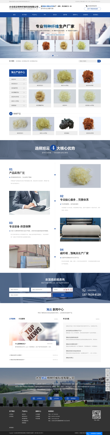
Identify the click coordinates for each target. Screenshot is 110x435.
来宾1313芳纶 (15, 101)
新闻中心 (75, 14)
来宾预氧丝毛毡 (33, 61)
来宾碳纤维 (14, 88)
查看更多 (13, 105)
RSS (86, 1)
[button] (52, 55)
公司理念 (56, 398)
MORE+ (56, 319)
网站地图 (82, 1)
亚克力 (55, 14)
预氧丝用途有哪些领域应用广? (34, 360)
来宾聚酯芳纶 (15, 92)
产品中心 (34, 14)
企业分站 (77, 1)
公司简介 (39, 398)
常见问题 (38, 418)
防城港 (81, 432)
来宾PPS (13, 79)
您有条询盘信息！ (96, 1)
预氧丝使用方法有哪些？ (34, 355)
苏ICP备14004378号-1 (39, 432)
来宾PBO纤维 (15, 96)
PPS (45, 14)
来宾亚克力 (14, 83)
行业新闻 (38, 416)
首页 (14, 14)
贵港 (83, 432)
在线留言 (85, 14)
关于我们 (24, 14)
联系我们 (95, 14)
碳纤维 (65, 14)
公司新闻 (38, 414)
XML (89, 1)
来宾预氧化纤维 (25, 61)
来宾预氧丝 (18, 61)
